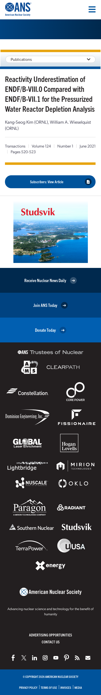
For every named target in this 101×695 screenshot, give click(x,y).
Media (78, 687)
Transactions (15, 145)
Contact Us (51, 641)
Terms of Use (49, 687)
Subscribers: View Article (61, 182)
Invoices (65, 687)
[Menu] (92, 9)
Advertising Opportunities (50, 634)
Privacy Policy (28, 687)
